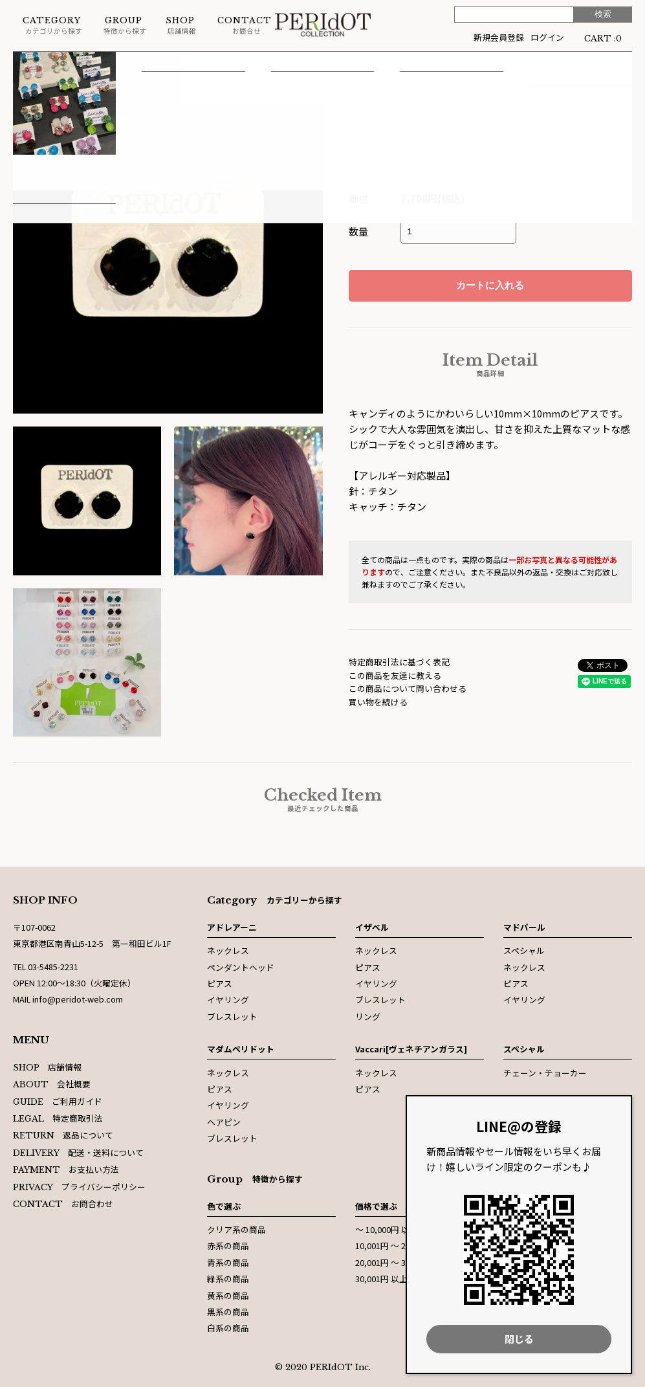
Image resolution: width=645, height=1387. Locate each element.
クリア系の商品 (236, 1229)
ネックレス (228, 950)
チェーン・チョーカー (545, 1073)
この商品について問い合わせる (407, 688)
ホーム (25, 64)
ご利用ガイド (57, 1101)
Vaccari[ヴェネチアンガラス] (411, 1049)
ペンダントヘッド (240, 967)
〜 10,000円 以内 (386, 1229)
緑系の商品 (228, 1278)
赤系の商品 (228, 1245)
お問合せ (244, 26)
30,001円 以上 (381, 1278)
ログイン (547, 37)
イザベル (372, 927)
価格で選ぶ (376, 1206)
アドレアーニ (232, 927)
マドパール (524, 927)
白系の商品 (228, 1328)
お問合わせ (63, 1203)
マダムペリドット (91, 64)
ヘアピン (224, 1122)
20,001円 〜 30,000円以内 (403, 1262)
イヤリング (228, 999)
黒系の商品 (228, 1311)
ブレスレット (232, 1016)
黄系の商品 (228, 1295)
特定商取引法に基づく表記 (399, 662)
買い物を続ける (378, 702)
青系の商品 (228, 1262)
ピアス (156, 64)
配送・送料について (78, 1152)
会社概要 (52, 1084)
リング (367, 1016)
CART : (603, 37)
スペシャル (524, 950)
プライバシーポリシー (79, 1187)
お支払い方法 (66, 1169)
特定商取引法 (58, 1118)
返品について (63, 1135)
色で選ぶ (224, 1206)
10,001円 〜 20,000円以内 (403, 1245)
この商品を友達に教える (395, 675)
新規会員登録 (499, 37)
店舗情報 (181, 26)
